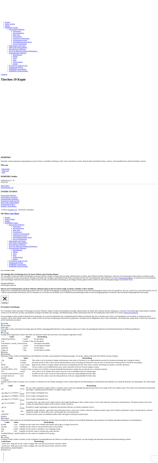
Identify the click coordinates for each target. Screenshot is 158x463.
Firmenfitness (17, 37)
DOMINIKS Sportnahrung (17, 69)
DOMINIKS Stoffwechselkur (18, 71)
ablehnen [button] (11, 283)
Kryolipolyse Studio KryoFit (18, 66)
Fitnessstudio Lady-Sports (17, 46)
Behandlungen (17, 55)
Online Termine (10, 24)
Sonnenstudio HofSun (16, 67)
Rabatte (7, 26)
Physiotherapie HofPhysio (17, 49)
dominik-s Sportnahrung (9, 206)
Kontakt (7, 22)
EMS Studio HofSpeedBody (10, 203)
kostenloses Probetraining (21, 38)
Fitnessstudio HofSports (16, 29)
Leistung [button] (3, 435)
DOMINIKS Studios (11, 27)
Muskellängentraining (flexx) (22, 42)
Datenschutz (6, 169)
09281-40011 (5, 186)
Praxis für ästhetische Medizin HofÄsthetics (23, 51)
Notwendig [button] (4, 323)
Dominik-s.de (12, 210)
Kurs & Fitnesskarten (20, 44)
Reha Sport (16, 35)
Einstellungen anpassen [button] (8, 285)
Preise (15, 58)
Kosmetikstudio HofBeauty (18, 53)
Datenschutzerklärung (126, 278)
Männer (15, 56)
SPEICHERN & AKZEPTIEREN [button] (11, 448)
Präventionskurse (18, 33)
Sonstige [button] (3, 331)
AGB (3, 172)
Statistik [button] (3, 378)
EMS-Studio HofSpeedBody (18, 47)
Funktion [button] (4, 416)
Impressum (5, 171)
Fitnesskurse (17, 31)
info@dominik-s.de (7, 187)
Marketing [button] (4, 352)
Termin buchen (18, 62)
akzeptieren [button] (4, 283)
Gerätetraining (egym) (20, 40)
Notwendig (6, 325)
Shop (14, 60)
